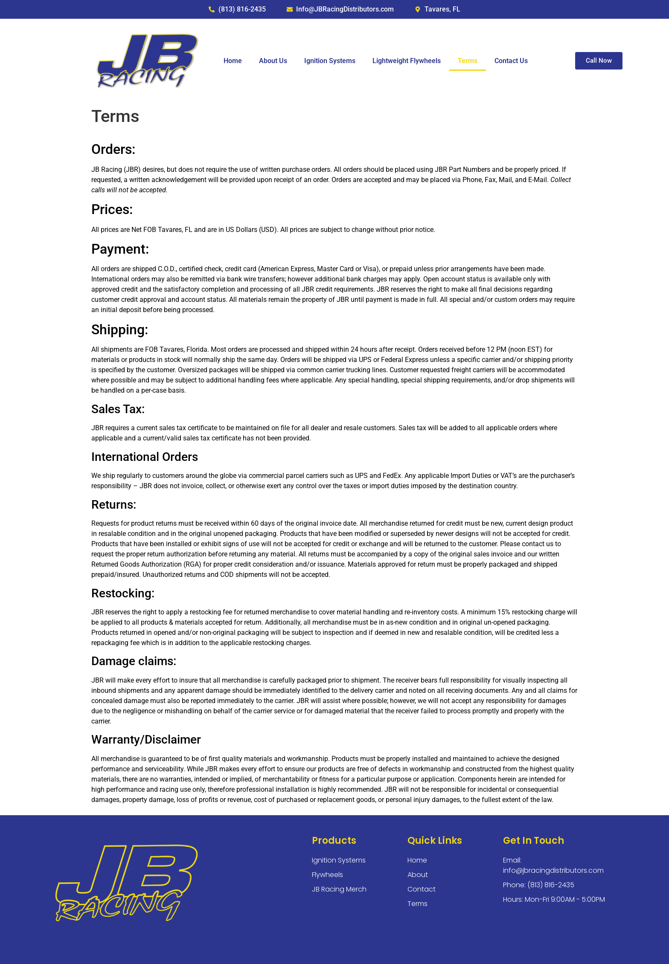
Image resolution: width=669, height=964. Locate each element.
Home (233, 61)
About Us (273, 61)
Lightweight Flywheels (406, 61)
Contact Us (511, 61)
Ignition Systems (329, 61)
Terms (467, 61)
